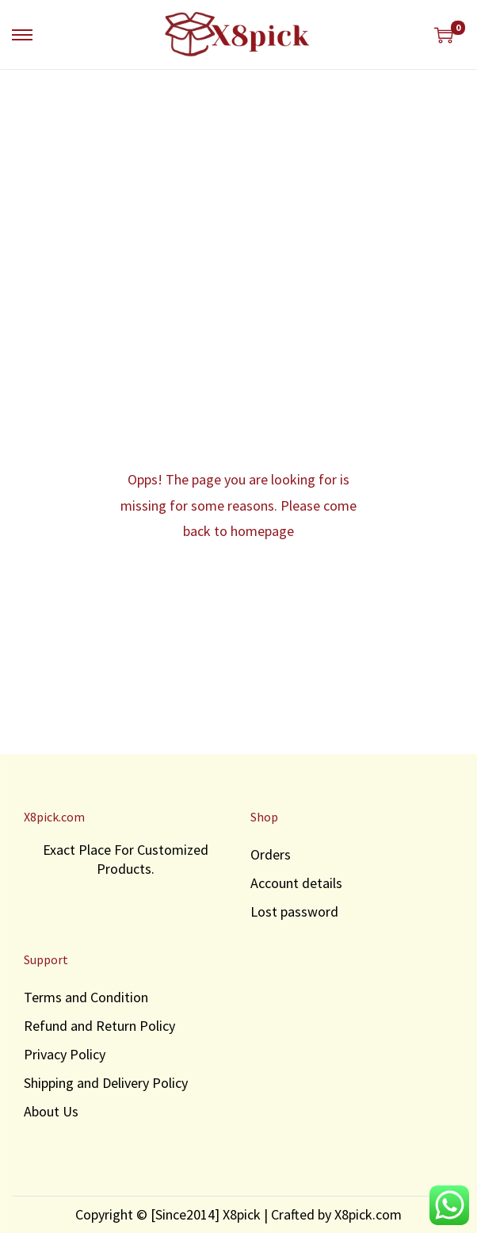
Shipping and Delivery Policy (106, 1083)
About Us (51, 1111)
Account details (296, 883)
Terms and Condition (86, 997)
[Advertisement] (238, 189)
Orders (270, 854)
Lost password (294, 911)
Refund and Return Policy (99, 1026)
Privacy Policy (64, 1054)
